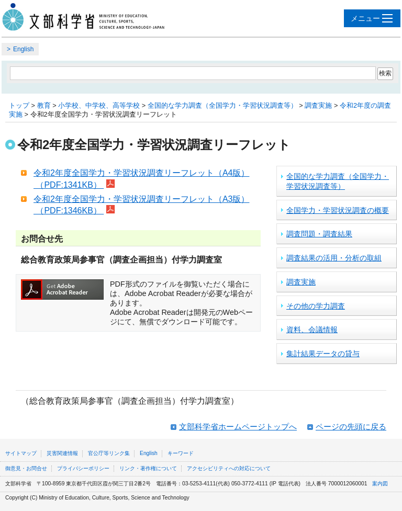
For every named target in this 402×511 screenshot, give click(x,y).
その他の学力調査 (315, 306)
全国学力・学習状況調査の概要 (337, 210)
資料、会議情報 (312, 329)
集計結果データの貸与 (323, 353)
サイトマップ (21, 453)
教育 (44, 105)
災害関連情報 (62, 453)
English (23, 49)
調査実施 (318, 105)
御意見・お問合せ (26, 468)
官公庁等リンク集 (109, 453)
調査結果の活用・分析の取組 (334, 258)
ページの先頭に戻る (351, 426)
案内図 (380, 483)
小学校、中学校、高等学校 (99, 105)
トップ (19, 105)
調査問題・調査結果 (319, 234)
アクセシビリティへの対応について (229, 468)
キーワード (181, 453)
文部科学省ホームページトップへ (238, 426)
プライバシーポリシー (83, 468)
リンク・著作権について (148, 468)
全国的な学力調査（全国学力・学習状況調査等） (222, 105)
